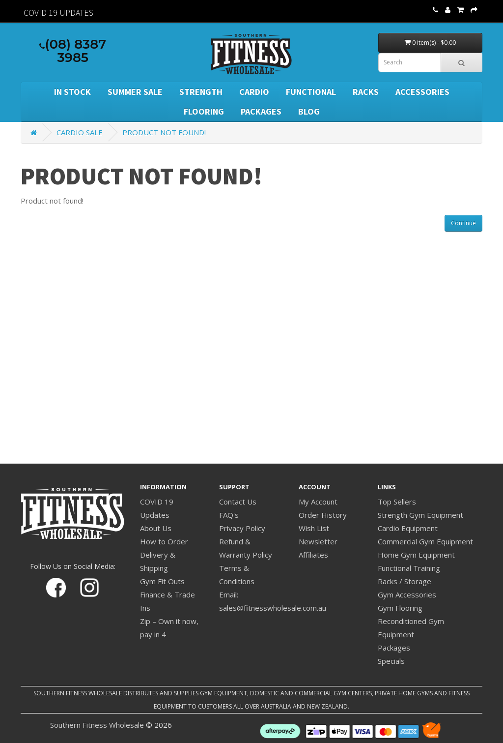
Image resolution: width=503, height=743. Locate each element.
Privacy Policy (242, 528)
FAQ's (229, 515)
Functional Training (409, 568)
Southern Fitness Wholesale (97, 725)
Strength (201, 91)
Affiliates (313, 555)
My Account (318, 501)
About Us (155, 528)
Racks (366, 91)
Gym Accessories (407, 594)
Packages (261, 111)
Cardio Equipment (408, 528)
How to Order (164, 541)
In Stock (72, 91)
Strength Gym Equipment (420, 515)
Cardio (254, 91)
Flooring (204, 111)
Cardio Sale (79, 132)
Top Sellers (397, 501)
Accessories (422, 91)
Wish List (314, 528)
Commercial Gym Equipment (425, 541)
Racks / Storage (404, 581)
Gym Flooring (400, 608)
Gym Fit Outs (162, 581)
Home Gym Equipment (416, 555)
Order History (323, 515)
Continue (463, 223)
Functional (311, 91)
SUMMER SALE (135, 91)
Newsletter (318, 541)
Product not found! (164, 132)
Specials (391, 661)
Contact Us (237, 501)
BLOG (309, 111)
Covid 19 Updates (58, 12)
